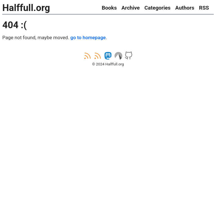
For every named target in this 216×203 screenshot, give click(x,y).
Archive (131, 8)
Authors (184, 8)
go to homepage (87, 37)
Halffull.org (26, 7)
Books (109, 8)
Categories (157, 8)
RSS (204, 8)
